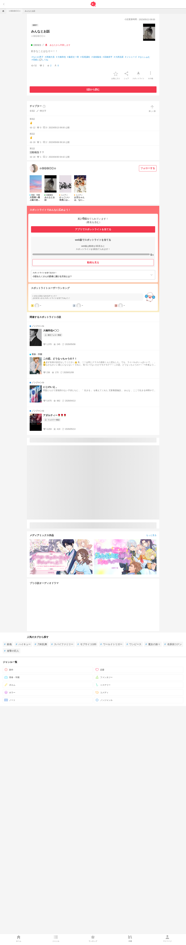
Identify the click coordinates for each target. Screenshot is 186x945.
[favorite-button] (115, 78)
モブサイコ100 (86, 649)
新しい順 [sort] (152, 113)
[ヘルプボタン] (44, 111)
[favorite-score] (49, 70)
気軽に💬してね (40, 65)
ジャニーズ (131, 62)
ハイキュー (23, 649)
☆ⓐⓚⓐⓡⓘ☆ (38, 41)
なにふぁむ (144, 62)
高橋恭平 (108, 62)
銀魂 (8, 649)
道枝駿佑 (96, 62)
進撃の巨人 (11, 655)
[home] (3, 16)
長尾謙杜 (85, 62)
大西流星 (119, 62)
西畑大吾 (50, 62)
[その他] (150, 78)
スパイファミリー (62, 649)
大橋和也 (61, 62)
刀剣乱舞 (41, 649)
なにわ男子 (38, 62)
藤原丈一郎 (73, 62)
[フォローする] (147, 173)
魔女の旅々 (152, 649)
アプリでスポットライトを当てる (93, 234)
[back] (4, 9)
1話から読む (93, 94)
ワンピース (134, 649)
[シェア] (126, 78)
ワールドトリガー (111, 649)
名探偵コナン (173, 649)
